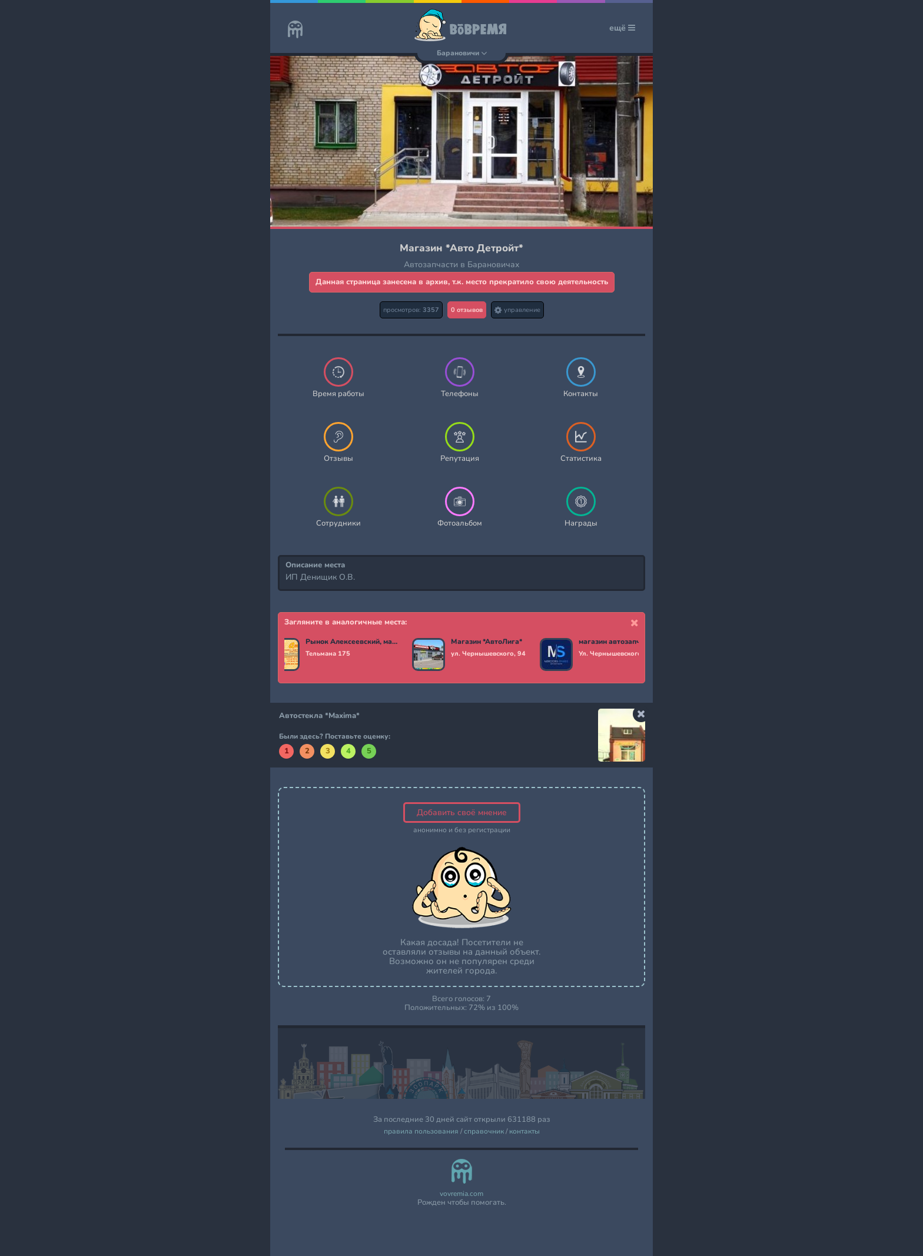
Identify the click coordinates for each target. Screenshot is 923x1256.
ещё (622, 28)
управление (517, 309)
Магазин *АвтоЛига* (486, 642)
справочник (484, 1131)
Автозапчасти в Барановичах (462, 264)
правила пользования (421, 1131)
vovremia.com (461, 1193)
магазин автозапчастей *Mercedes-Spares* (625, 642)
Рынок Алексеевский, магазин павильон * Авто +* (352, 642)
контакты (524, 1131)
